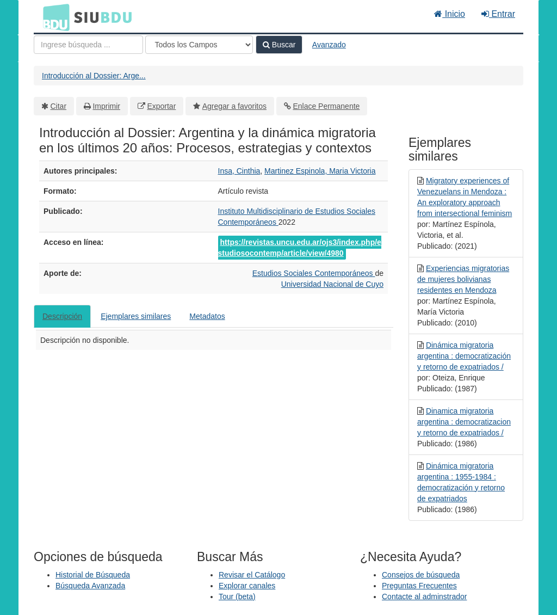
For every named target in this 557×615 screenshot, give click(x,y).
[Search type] (199, 44)
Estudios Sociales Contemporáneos (313, 273)
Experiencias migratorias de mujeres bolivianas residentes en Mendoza (463, 279)
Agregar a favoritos (234, 106)
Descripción (62, 316)
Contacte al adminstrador (424, 596)
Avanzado (329, 44)
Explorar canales (247, 585)
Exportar (161, 106)
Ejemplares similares (136, 316)
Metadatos (207, 316)
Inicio (449, 14)
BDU (53, 17)
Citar (59, 106)
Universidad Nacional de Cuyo (332, 284)
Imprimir (106, 106)
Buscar (279, 44)
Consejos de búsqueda (421, 574)
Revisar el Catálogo (252, 574)
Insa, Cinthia (239, 171)
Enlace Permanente (326, 106)
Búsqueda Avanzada (90, 585)
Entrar (498, 14)
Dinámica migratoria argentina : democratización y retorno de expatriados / (464, 356)
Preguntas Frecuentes (419, 585)
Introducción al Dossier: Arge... (94, 75)
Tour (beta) (237, 596)
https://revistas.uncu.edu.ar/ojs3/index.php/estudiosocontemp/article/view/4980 (299, 247)
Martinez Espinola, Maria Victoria (319, 171)
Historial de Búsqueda (92, 574)
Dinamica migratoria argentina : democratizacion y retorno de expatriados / (464, 422)
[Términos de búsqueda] (88, 44)
